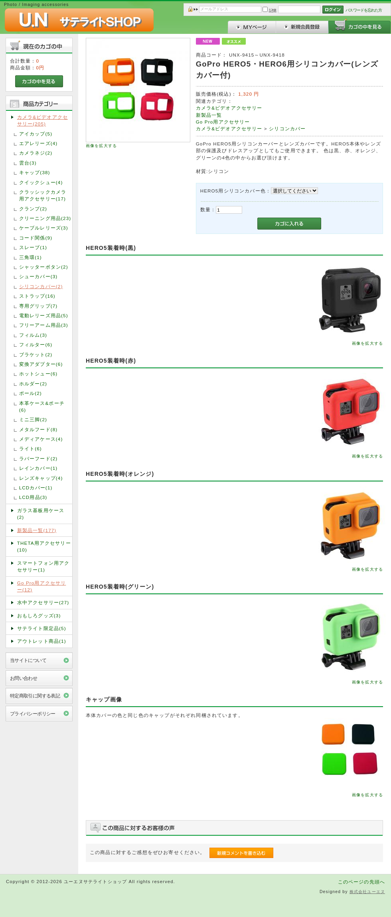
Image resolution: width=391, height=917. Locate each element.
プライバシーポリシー (32, 713)
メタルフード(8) (38, 429)
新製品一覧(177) (37, 530)
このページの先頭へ (361, 881)
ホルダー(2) (33, 383)
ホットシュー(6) (38, 373)
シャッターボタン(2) (43, 266)
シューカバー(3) (38, 276)
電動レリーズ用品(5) (43, 315)
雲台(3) (28, 162)
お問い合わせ (24, 678)
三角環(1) (30, 257)
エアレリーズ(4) (38, 143)
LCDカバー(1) (36, 487)
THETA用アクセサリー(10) (44, 546)
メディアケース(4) (41, 439)
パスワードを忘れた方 (364, 10)
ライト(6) (30, 448)
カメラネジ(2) (35, 152)
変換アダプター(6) (41, 364)
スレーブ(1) (33, 247)
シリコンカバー (287, 128)
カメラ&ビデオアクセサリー (229, 107)
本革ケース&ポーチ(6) (42, 406)
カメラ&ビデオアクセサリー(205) (42, 120)
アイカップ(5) (35, 133)
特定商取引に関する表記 (35, 695)
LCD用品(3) (33, 497)
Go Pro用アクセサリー (223, 121)
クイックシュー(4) (41, 182)
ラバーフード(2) (38, 458)
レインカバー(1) (38, 468)
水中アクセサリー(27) (43, 602)
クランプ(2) (33, 208)
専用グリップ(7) (38, 305)
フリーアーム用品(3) (43, 325)
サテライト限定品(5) (41, 628)
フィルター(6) (35, 344)
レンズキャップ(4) (41, 478)
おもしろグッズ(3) (39, 615)
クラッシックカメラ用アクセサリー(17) (42, 195)
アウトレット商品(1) (41, 641)
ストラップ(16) (37, 295)
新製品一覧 (209, 115)
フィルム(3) (33, 335)
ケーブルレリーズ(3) (43, 227)
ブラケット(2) (35, 354)
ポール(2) (30, 393)
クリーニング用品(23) (45, 218)
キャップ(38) (34, 172)
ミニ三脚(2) (33, 419)
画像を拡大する (101, 145)
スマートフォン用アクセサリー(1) (43, 566)
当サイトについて (28, 660)
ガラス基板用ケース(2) (40, 514)
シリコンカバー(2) (41, 286)
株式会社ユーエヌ (367, 892)
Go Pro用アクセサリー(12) (41, 586)
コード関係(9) (35, 237)
